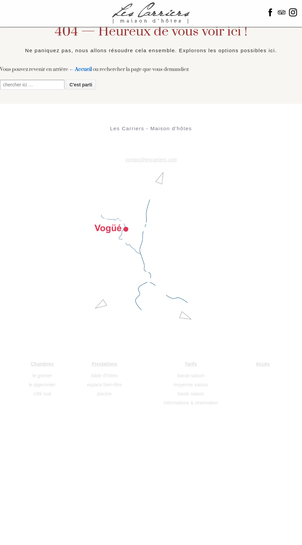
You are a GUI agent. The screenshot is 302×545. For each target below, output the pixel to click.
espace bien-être (104, 384)
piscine (104, 393)
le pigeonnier (42, 384)
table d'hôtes (104, 375)
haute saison (191, 393)
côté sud (42, 393)
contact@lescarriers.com (151, 159)
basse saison (190, 375)
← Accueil (80, 69)
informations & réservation (191, 402)
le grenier (42, 375)
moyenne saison (191, 384)
